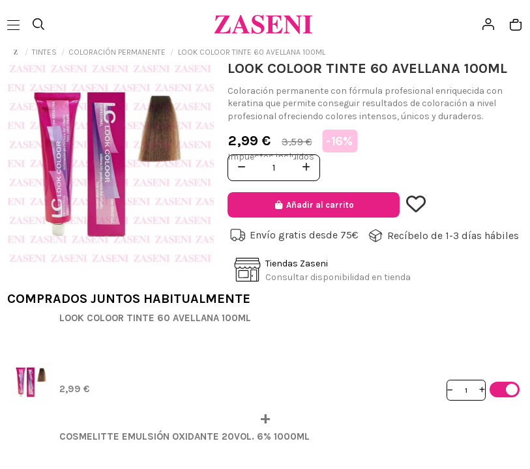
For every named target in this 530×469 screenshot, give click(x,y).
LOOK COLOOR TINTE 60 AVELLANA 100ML (155, 318)
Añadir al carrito (313, 205)
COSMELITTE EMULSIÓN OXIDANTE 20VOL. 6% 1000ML (184, 436)
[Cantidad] (466, 389)
